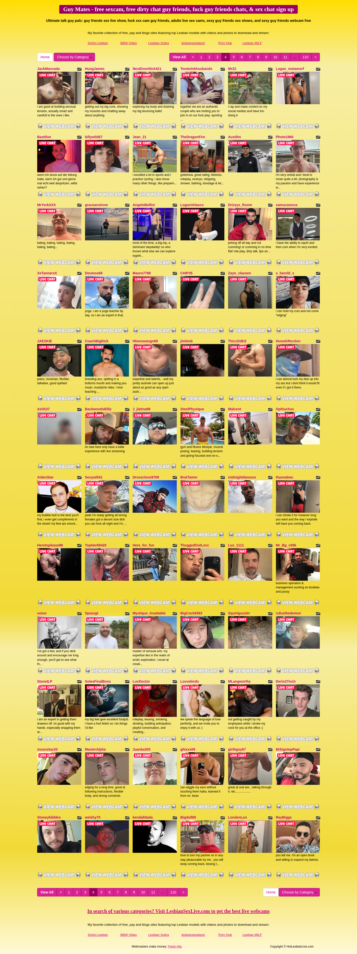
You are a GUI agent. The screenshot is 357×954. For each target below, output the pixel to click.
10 (275, 57)
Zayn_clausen (239, 273)
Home (45, 57)
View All (179, 57)
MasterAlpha (95, 749)
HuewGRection (288, 341)
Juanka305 (141, 749)
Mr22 (232, 69)
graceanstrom (96, 205)
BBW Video (128, 43)
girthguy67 (237, 749)
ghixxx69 (187, 749)
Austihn (234, 137)
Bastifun (44, 137)
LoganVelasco (192, 205)
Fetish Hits (175, 946)
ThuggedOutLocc (194, 545)
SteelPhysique (192, 409)
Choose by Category (74, 57)
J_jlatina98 (141, 409)
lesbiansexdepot (193, 43)
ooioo (42, 613)
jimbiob (186, 341)
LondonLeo (237, 817)
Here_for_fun (143, 545)
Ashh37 (43, 409)
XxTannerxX (47, 273)
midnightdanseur (242, 477)
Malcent (234, 409)
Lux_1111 (236, 545)
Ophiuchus (285, 409)
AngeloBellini (144, 205)
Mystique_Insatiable (149, 613)
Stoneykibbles (49, 817)
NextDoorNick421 (147, 69)
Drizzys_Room (240, 205)
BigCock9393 (191, 613)
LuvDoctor (141, 681)
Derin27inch (286, 681)
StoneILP (44, 681)
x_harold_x (285, 273)
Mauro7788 (142, 273)
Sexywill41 (94, 477)
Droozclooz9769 (146, 477)
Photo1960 (285, 137)
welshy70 (92, 817)
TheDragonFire (192, 137)
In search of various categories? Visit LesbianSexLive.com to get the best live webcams (178, 911)
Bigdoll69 (188, 817)
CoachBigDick (97, 341)
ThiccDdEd (237, 341)
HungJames (95, 69)
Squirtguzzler (239, 613)
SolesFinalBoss (98, 681)
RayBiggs (284, 817)
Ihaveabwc (285, 477)
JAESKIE (44, 341)
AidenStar (45, 477)
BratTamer (189, 477)
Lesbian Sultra (158, 43)
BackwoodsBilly (98, 409)
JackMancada (48, 69)
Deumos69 (94, 273)
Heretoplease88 (50, 545)
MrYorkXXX (46, 205)
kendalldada (143, 817)
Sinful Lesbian (98, 43)
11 (285, 57)
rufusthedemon (288, 613)
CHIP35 (186, 273)
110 (305, 57)
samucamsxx (287, 205)
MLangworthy (239, 681)
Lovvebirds (189, 681)
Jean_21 (139, 137)
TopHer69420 (96, 545)
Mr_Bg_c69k (286, 545)
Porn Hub (225, 43)
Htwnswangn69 (145, 341)
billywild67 (94, 137)
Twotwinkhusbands (196, 69)
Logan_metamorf (290, 69)
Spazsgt (91, 613)
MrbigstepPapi (288, 749)
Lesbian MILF (252, 43)
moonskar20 (47, 749)
